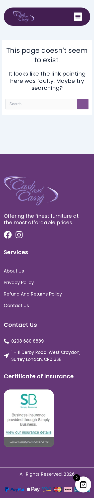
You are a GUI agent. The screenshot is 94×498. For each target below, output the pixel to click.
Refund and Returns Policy (33, 294)
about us (14, 271)
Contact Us (16, 305)
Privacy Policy (19, 282)
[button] (78, 17)
